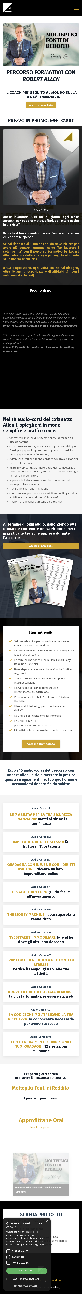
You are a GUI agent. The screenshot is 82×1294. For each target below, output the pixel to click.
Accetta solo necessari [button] (26, 1279)
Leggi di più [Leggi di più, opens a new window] (38, 1244)
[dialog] (27, 1254)
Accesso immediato (41, 105)
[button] (26, 1286)
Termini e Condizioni (51, 1280)
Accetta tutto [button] (26, 1270)
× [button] (47, 1221)
